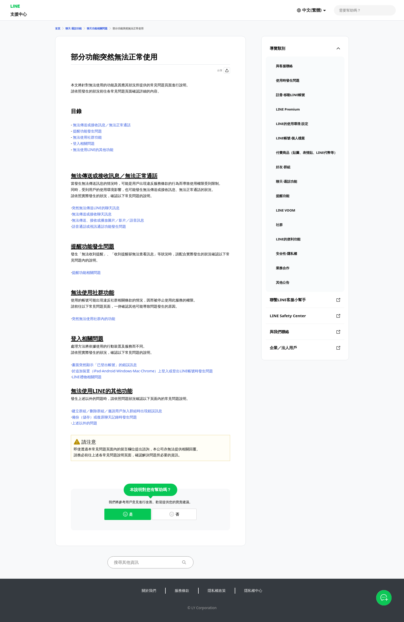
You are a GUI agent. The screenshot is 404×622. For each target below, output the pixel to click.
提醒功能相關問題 (86, 272)
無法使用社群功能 (87, 137)
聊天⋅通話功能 (73, 28)
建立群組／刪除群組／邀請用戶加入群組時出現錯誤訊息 (117, 410)
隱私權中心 (253, 590)
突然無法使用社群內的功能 (93, 318)
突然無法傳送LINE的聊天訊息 (96, 207)
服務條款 (182, 590)
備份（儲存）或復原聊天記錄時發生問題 (104, 417)
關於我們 (149, 590)
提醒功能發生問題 (87, 131)
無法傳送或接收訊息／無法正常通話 (102, 124)
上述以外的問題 (84, 423)
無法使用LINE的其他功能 (93, 149)
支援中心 (18, 14)
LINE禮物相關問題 (87, 376)
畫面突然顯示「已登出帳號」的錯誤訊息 (104, 364)
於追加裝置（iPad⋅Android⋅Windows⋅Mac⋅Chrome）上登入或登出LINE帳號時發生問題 (142, 370)
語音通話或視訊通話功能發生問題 (99, 226)
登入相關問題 (84, 143)
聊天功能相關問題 (97, 28)
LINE (15, 6)
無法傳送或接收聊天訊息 (92, 214)
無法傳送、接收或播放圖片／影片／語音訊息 (108, 220)
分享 (223, 70)
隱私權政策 (217, 590)
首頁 (57, 28)
